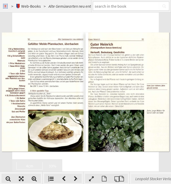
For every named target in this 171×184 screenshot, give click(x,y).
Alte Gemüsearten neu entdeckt (74, 6)
